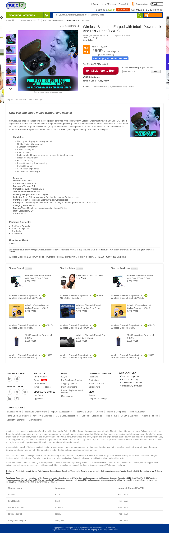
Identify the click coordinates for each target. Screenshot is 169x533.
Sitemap (92, 395)
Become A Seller (96, 383)
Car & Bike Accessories (67, 416)
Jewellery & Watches (42, 416)
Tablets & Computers (116, 412)
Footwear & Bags (84, 412)
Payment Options (69, 387)
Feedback (93, 377)
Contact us (94, 380)
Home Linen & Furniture (18, 416)
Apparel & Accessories (61, 412)
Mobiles (99, 412)
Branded (74, 26)
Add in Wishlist (122, 36)
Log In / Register (108, 4)
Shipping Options (69, 383)
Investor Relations (42, 387)
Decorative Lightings (16, 420)
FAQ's (64, 377)
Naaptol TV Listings (98, 398)
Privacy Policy (110, 528)
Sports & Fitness (150, 416)
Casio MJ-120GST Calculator (89, 275)
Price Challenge (35, 99)
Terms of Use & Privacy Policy (96, 81)
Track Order (124, 4)
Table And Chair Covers (36, 412)
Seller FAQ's (94, 387)
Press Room (40, 383)
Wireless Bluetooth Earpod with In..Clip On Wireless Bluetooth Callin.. (31, 326)
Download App (140, 4)
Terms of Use (98, 528)
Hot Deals (38, 395)
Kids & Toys (111, 416)
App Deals (39, 398)
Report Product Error (16, 99)
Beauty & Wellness (129, 416)
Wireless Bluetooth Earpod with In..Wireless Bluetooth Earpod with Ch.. (78, 326)
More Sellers (88, 40)
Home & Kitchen (137, 412)
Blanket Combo (14, 412)
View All (28, 268)
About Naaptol (40, 377)
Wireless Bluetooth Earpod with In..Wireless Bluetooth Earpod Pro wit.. (78, 356)
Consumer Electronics (92, 416)
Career (40, 380)
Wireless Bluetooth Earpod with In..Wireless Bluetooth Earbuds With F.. (27, 296)
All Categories (35, 420)
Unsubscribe (67, 396)
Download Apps (16, 373)
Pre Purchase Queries (71, 380)
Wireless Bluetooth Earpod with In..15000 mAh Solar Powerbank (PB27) (30, 356)
